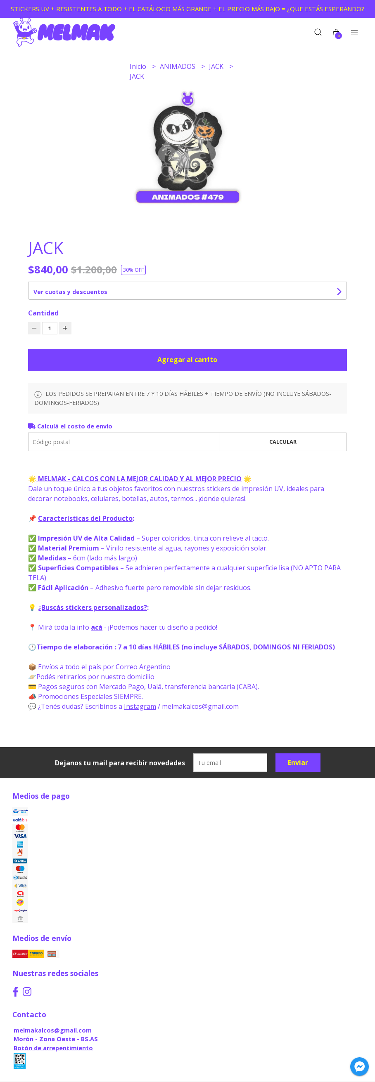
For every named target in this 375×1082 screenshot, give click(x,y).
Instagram (140, 706)
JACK (217, 66)
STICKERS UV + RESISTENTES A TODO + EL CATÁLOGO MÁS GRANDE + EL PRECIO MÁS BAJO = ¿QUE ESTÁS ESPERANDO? (187, 9)
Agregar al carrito (187, 359)
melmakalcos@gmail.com (53, 1030)
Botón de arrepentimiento (53, 1048)
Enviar (298, 762)
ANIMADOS (178, 66)
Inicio (139, 66)
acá (96, 627)
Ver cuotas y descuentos (70, 292)
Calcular (283, 441)
